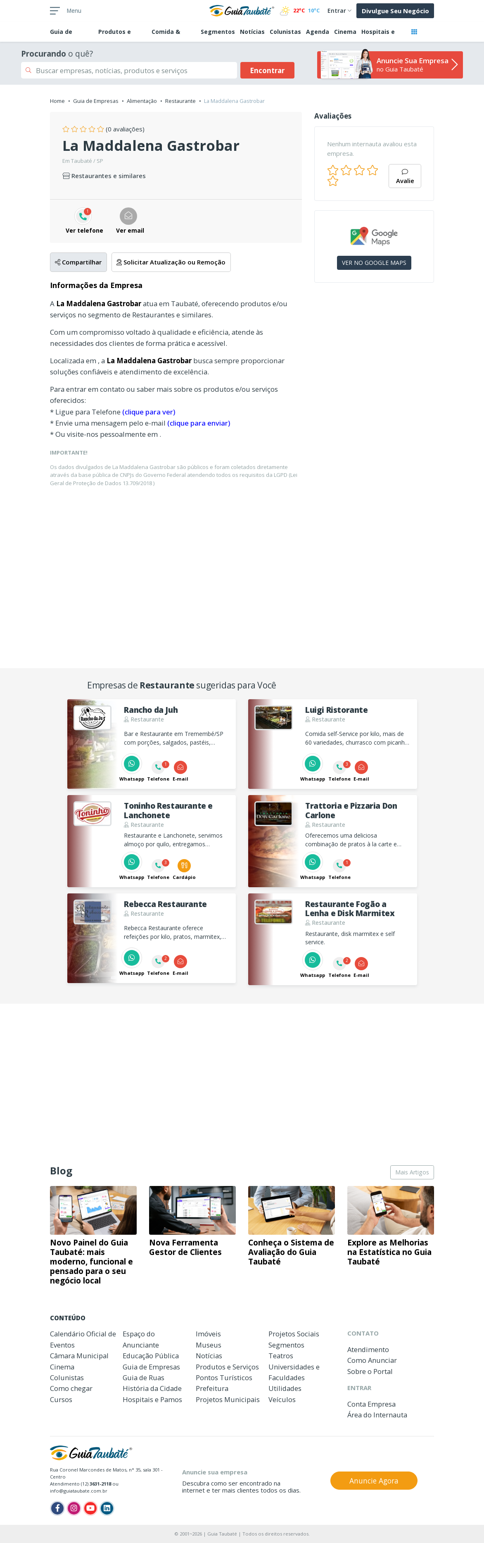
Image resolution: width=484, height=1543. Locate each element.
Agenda (317, 32)
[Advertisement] (374, 416)
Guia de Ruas (143, 1377)
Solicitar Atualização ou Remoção (170, 262)
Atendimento (368, 1349)
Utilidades (284, 1388)
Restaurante (180, 101)
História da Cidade (152, 1388)
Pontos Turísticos (224, 1377)
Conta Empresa (371, 1404)
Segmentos (218, 32)
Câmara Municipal (79, 1355)
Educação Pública (151, 1355)
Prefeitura (212, 1388)
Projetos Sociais (293, 1333)
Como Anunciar (372, 1360)
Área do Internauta (377, 1414)
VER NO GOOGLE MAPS (374, 263)
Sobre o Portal (370, 1371)
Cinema (345, 32)
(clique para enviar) (198, 423)
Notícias (252, 32)
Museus (208, 1345)
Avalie (405, 177)
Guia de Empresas (96, 101)
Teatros (280, 1355)
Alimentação (142, 101)
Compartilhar (78, 262)
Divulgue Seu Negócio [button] (395, 11)
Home (57, 101)
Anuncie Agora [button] (374, 1481)
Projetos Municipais (228, 1399)
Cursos (61, 1399)
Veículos (282, 1399)
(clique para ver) (148, 412)
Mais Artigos (412, 1172)
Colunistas (285, 32)
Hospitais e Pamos (152, 1399)
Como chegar (71, 1388)
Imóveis (208, 1333)
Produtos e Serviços (227, 1367)
